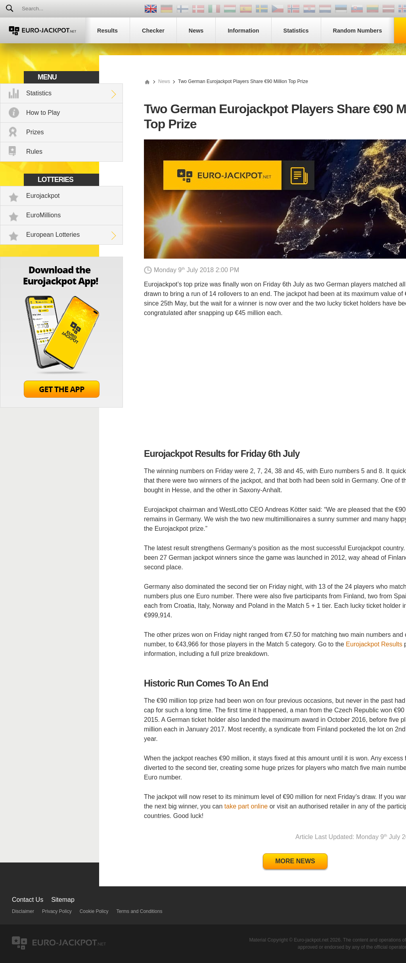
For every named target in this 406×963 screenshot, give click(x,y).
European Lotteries (53, 234)
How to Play (43, 112)
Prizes (35, 132)
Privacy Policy (57, 911)
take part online (246, 806)
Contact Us (27, 899)
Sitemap (63, 899)
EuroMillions (43, 215)
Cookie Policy (94, 911)
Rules (34, 151)
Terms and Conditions (139, 911)
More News (295, 861)
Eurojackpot (43, 195)
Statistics (39, 93)
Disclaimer (23, 911)
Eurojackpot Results (374, 644)
